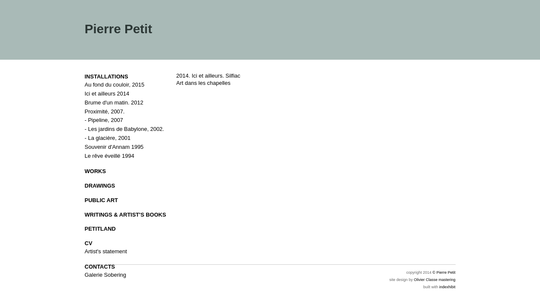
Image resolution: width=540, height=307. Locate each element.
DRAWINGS (100, 185)
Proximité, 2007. (105, 111)
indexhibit (447, 287)
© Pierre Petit (444, 272)
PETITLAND (100, 229)
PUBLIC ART (101, 200)
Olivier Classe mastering (435, 280)
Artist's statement (106, 251)
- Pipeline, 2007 (104, 120)
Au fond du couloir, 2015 (114, 84)
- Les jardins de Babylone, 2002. (124, 129)
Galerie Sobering (106, 275)
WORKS (95, 171)
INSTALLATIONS (106, 76)
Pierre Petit (118, 29)
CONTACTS (100, 267)
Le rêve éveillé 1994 (109, 156)
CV (88, 243)
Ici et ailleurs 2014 (107, 93)
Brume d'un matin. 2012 (114, 102)
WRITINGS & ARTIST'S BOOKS (125, 214)
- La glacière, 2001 (108, 138)
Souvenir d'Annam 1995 (114, 147)
